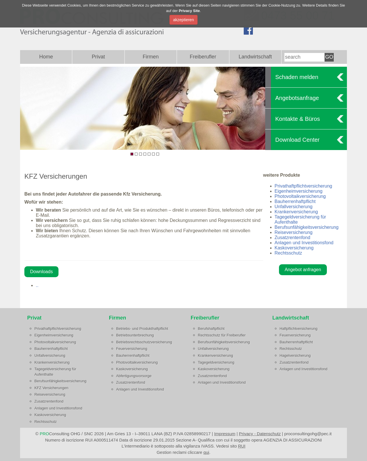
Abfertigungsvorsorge (134, 376)
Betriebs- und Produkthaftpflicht (142, 328)
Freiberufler (203, 57)
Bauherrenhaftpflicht (295, 201)
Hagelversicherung (295, 355)
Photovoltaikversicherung (300, 196)
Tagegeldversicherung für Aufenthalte (55, 372)
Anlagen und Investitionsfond (304, 242)
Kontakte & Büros (297, 119)
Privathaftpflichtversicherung (303, 186)
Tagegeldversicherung (216, 362)
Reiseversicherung (294, 232)
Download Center (297, 140)
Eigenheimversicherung (299, 191)
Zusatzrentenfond (293, 237)
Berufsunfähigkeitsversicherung (307, 227)
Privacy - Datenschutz (260, 433)
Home (46, 57)
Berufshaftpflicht (211, 328)
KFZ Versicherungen (51, 388)
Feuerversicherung (131, 348)
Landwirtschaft (255, 57)
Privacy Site (189, 11)
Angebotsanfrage (297, 98)
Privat (98, 57)
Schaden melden (296, 77)
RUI (241, 446)
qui (206, 452)
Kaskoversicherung (294, 247)
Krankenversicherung (296, 211)
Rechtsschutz (288, 253)
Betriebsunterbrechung (135, 335)
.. (37, 285)
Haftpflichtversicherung (298, 328)
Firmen (150, 57)
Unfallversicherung (294, 206)
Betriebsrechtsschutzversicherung (144, 342)
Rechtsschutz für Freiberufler (222, 335)
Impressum (224, 433)
